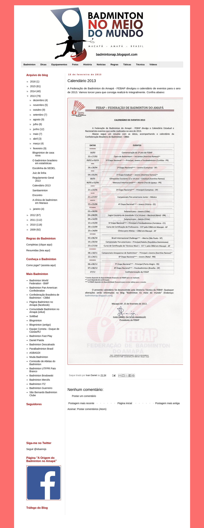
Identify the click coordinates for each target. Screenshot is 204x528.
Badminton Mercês (39, 379)
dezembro (39, 100)
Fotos (75, 64)
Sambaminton (40, 190)
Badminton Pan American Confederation (43, 289)
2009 (33, 229)
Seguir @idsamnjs (36, 449)
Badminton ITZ (37, 384)
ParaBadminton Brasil (41, 348)
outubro (37, 109)
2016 (33, 81)
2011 (33, 219)
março (37, 143)
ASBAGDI (34, 352)
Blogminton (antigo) (40, 324)
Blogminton (35, 320)
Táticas (127, 64)
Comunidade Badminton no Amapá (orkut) (44, 311)
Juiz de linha (39, 173)
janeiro (37, 209)
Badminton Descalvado (42, 344)
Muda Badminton (38, 357)
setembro (38, 114)
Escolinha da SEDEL (43, 168)
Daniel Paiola (36, 340)
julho (36, 124)
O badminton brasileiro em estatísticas (44, 162)
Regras (114, 64)
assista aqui (48, 265)
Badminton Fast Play (40, 336)
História (87, 64)
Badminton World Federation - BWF (39, 282)
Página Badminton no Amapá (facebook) (41, 303)
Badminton (30, 64)
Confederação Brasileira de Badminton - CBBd (44, 296)
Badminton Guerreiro (40, 388)
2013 (33, 96)
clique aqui (45, 244)
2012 (33, 215)
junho (36, 129)
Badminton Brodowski (41, 375)
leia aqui (44, 250)
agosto (37, 119)
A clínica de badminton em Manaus (44, 201)
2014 (33, 91)
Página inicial (125, 403)
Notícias (101, 64)
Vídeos (153, 64)
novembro (39, 105)
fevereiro (38, 148)
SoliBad (33, 316)
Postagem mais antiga (167, 403)
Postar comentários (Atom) (91, 409)
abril (35, 138)
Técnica (140, 64)
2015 (33, 86)
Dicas (43, 64)
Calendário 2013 (41, 185)
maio (36, 134)
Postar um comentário (84, 396)
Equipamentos (59, 64)
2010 (33, 224)
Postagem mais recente (81, 403)
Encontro (37, 195)
